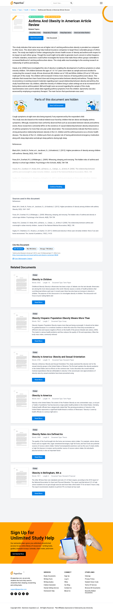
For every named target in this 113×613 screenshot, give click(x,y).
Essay (35, 275)
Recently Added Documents (90, 592)
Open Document (36, 38)
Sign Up (66, 576)
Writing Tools (48, 579)
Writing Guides (48, 582)
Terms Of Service (91, 585)
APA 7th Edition (18, 249)
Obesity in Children (42, 279)
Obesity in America (42, 395)
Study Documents (50, 576)
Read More (38, 302)
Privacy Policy (90, 579)
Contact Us (68, 588)
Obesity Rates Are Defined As (47, 434)
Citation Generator (50, 585)
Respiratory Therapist (50, 32)
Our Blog (67, 585)
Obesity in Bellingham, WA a (46, 473)
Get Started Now (18, 554)
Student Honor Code (91, 582)
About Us (67, 591)
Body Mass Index (35, 32)
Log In (66, 579)
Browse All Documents (92, 588)
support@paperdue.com (19, 589)
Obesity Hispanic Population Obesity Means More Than (61, 318)
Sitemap (87, 576)
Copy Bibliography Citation (22, 259)
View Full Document (56, 105)
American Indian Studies (82, 32)
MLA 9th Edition (31, 249)
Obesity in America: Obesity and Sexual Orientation (58, 357)
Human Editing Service (51, 588)
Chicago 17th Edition (46, 249)
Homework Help (49, 591)
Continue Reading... (56, 187)
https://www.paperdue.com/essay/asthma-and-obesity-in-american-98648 (35, 255)
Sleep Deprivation (65, 32)
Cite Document (52, 38)
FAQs (66, 582)
